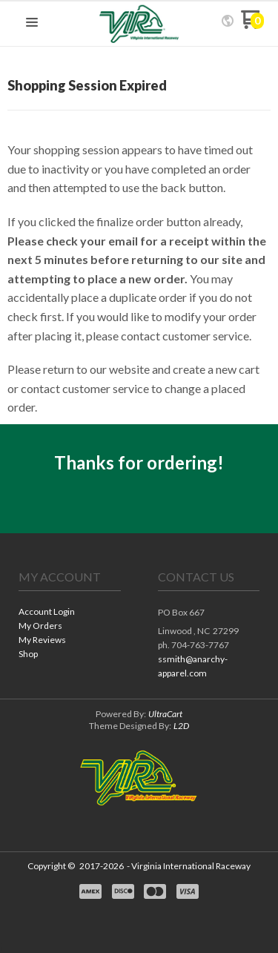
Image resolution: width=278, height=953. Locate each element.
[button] (32, 23)
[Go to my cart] (252, 25)
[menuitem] (70, 613)
